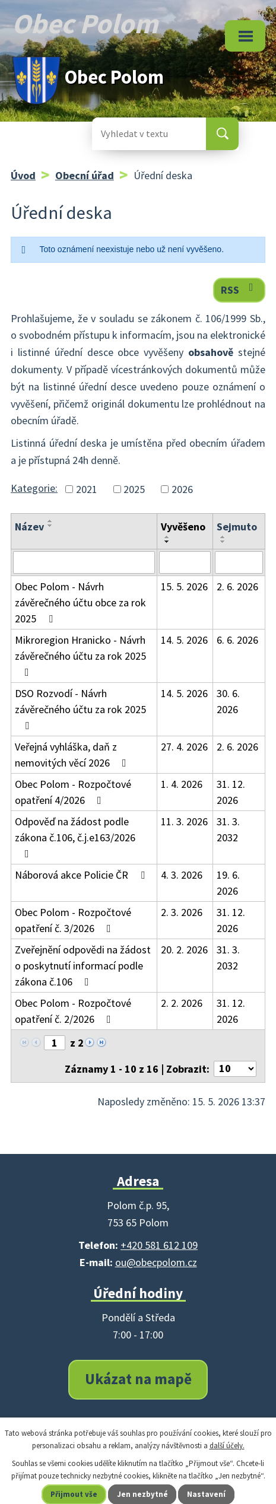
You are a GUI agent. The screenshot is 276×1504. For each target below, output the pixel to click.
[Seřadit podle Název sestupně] (50, 525)
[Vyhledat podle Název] (84, 562)
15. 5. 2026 (184, 586)
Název (29, 526)
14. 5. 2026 (184, 640)
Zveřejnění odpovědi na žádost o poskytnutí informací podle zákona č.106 (83, 965)
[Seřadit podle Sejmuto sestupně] (223, 541)
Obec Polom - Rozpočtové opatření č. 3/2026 (73, 920)
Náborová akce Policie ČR (82, 875)
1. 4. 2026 (181, 784)
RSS (239, 289)
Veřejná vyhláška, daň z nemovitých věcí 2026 (73, 755)
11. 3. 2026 (184, 821)
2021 (86, 489)
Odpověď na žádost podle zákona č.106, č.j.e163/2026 (75, 837)
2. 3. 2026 (181, 912)
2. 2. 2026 (181, 1003)
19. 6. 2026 (228, 883)
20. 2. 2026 (184, 949)
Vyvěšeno (183, 526)
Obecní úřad (84, 175)
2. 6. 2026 (237, 586)
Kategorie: (34, 488)
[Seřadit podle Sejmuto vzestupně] (223, 537)
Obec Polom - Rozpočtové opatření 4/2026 (73, 792)
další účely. (227, 1446)
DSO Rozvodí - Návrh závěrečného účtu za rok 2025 (80, 708)
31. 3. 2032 (228, 829)
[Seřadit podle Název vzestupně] (50, 521)
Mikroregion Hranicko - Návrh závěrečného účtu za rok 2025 (80, 655)
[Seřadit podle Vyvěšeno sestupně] (167, 541)
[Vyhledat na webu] (139, 133)
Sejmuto (237, 526)
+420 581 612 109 (159, 1245)
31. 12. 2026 (231, 792)
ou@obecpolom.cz (156, 1262)
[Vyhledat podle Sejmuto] (239, 562)
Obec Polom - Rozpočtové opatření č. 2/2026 (73, 1011)
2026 (182, 489)
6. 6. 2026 (237, 640)
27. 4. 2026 (184, 746)
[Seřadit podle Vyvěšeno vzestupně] (167, 537)
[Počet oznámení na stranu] (235, 1069)
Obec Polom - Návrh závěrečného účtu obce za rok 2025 (80, 602)
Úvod (23, 175)
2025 (134, 489)
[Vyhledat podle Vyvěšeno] (185, 562)
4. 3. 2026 (181, 875)
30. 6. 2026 (228, 701)
